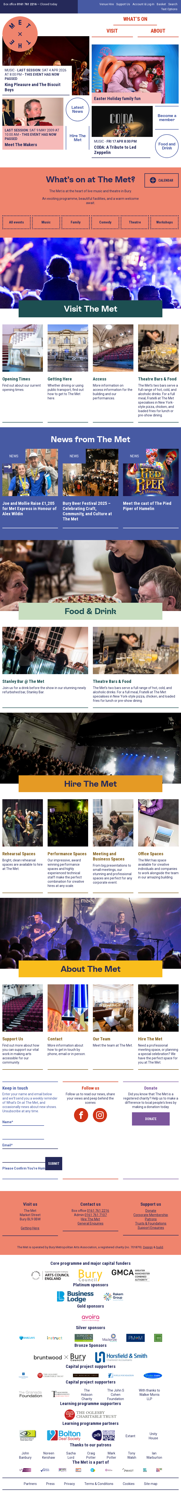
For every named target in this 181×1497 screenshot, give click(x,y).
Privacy (69, 1484)
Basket (161, 4)
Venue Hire (106, 4)
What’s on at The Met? (90, 179)
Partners (30, 1484)
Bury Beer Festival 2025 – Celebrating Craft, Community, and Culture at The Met (87, 511)
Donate (150, 1119)
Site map (150, 1484)
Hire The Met (78, 137)
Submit (53, 1163)
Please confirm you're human (25, 1168)
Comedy (105, 222)
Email (7, 1145)
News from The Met (90, 439)
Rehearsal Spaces (18, 853)
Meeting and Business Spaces (108, 856)
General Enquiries (90, 1223)
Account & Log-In (143, 4)
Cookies (129, 1484)
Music (46, 222)
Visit (112, 31)
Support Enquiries (151, 1228)
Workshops (164, 222)
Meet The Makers (21, 144)
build (159, 1247)
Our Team (101, 1039)
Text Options (169, 9)
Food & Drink (90, 611)
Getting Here (60, 379)
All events (16, 222)
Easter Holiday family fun (117, 98)
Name (7, 1122)
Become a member (167, 117)
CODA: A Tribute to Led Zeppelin (115, 149)
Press (50, 1484)
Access (99, 379)
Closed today (48, 4)
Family (76, 222)
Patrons (151, 1219)
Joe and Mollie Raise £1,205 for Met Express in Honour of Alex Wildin (29, 508)
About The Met (91, 969)
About (158, 31)
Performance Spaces (67, 853)
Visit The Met (90, 309)
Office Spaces (150, 853)
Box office (20, 4)
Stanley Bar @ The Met (23, 681)
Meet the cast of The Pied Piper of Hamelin (147, 506)
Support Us (123, 4)
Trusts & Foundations (150, 1223)
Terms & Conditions (98, 1484)
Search (172, 4)
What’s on (135, 19)
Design (148, 1247)
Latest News (77, 109)
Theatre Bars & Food (157, 379)
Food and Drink (166, 146)
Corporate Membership (150, 1215)
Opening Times (16, 379)
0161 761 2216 (98, 1211)
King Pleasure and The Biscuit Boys (33, 87)
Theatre (135, 222)
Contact (55, 1039)
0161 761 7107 (96, 1215)
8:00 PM (130, 141)
